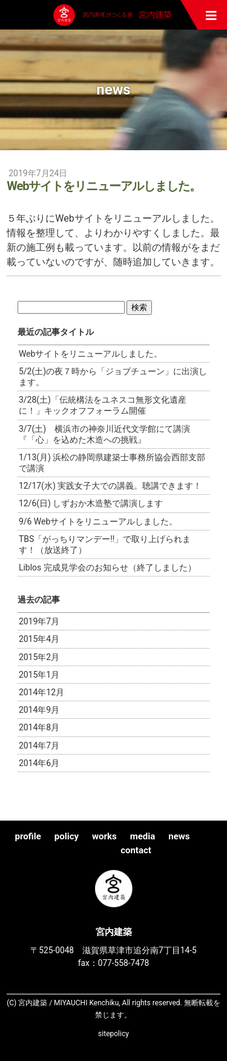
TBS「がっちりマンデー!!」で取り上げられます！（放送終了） (105, 544)
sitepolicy (113, 1034)
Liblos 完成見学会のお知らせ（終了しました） (107, 567)
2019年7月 (39, 621)
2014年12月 (41, 692)
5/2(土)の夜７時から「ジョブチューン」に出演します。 (113, 376)
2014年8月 (39, 727)
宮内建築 (113, 14)
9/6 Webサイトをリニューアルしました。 (98, 521)
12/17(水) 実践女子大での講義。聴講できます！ (110, 486)
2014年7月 (39, 745)
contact (135, 850)
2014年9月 (39, 710)
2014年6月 (39, 763)
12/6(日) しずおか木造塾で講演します (91, 503)
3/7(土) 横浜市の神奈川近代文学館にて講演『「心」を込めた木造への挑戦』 (104, 434)
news (178, 836)
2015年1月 (39, 674)
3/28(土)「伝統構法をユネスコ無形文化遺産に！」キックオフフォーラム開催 (102, 405)
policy (66, 836)
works (104, 836)
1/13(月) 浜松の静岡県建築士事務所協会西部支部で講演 (112, 462)
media (143, 836)
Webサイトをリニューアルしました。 (91, 354)
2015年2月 (39, 657)
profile (28, 836)
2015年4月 (39, 639)
